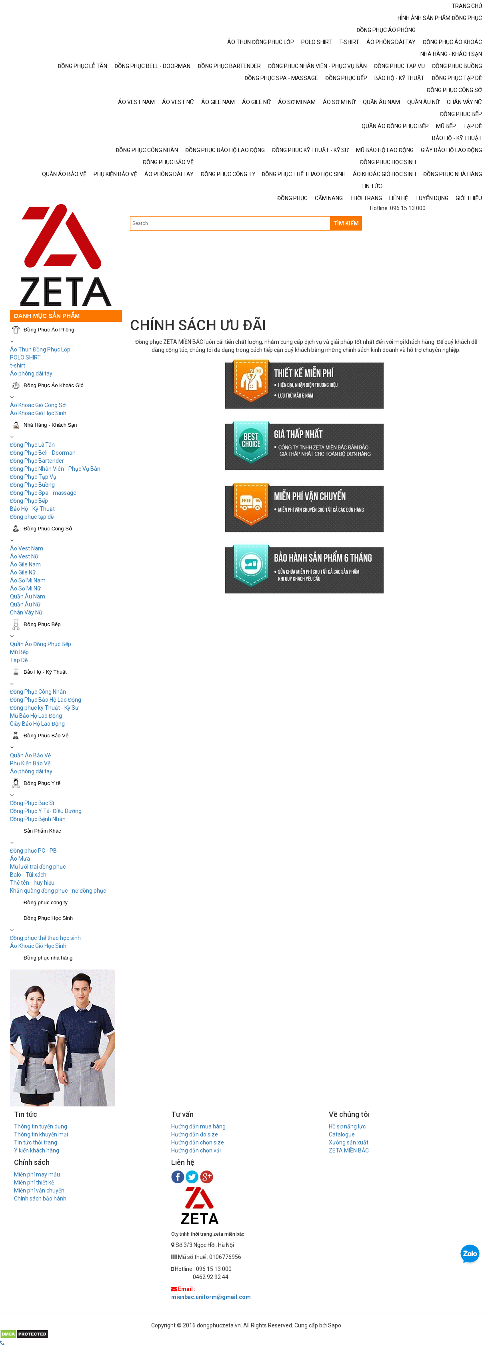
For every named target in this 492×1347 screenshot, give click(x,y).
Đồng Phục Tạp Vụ (33, 477)
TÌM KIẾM (346, 223)
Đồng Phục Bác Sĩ (32, 803)
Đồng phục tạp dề (32, 517)
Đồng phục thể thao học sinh (45, 938)
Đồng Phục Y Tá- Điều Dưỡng (46, 811)
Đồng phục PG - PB (33, 850)
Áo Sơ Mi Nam (28, 580)
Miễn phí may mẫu (37, 1174)
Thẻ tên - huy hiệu (32, 882)
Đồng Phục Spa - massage (43, 493)
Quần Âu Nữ (25, 604)
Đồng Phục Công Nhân (38, 692)
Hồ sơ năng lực (347, 1126)
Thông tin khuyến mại (41, 1134)
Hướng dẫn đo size (194, 1134)
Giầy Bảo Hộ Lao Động (37, 724)
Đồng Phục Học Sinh (48, 918)
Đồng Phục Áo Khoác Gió (54, 385)
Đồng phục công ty (46, 902)
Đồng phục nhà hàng (48, 958)
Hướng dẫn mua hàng (198, 1126)
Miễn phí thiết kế (34, 1182)
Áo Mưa (20, 858)
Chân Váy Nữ (26, 612)
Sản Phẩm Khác (42, 831)
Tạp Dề (19, 660)
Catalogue (342, 1134)
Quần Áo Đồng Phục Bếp (40, 644)
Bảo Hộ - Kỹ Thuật (32, 509)
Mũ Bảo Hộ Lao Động (36, 716)
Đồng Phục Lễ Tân (32, 445)
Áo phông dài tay (31, 771)
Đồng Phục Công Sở (48, 529)
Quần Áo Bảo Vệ (30, 755)
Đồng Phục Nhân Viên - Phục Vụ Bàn (55, 469)
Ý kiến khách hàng (36, 1150)
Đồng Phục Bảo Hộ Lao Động (45, 700)
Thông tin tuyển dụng (40, 1126)
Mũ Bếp (19, 652)
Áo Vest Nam (26, 548)
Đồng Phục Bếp (29, 501)
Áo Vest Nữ (24, 556)
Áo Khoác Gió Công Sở (38, 405)
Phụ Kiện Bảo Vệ (30, 763)
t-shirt (17, 365)
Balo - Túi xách (28, 874)
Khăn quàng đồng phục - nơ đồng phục (58, 890)
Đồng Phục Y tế (42, 783)
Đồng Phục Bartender (37, 461)
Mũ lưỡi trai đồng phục (38, 866)
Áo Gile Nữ (23, 572)
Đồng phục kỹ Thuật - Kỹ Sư (44, 708)
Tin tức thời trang (35, 1142)
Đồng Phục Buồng (32, 485)
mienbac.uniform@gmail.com (211, 1297)
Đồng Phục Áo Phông (49, 330)
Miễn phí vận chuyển (39, 1190)
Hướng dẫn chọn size (197, 1142)
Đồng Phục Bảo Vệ (46, 736)
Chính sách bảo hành (40, 1198)
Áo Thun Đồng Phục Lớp (40, 349)
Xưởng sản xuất (348, 1142)
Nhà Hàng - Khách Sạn (50, 425)
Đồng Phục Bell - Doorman (43, 453)
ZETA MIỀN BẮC (349, 1150)
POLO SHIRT (25, 357)
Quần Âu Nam (27, 596)
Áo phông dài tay (31, 373)
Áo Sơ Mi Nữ (25, 588)
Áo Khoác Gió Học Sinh (38, 413)
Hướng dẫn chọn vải (196, 1150)
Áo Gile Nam (25, 564)
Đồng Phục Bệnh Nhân (38, 819)
